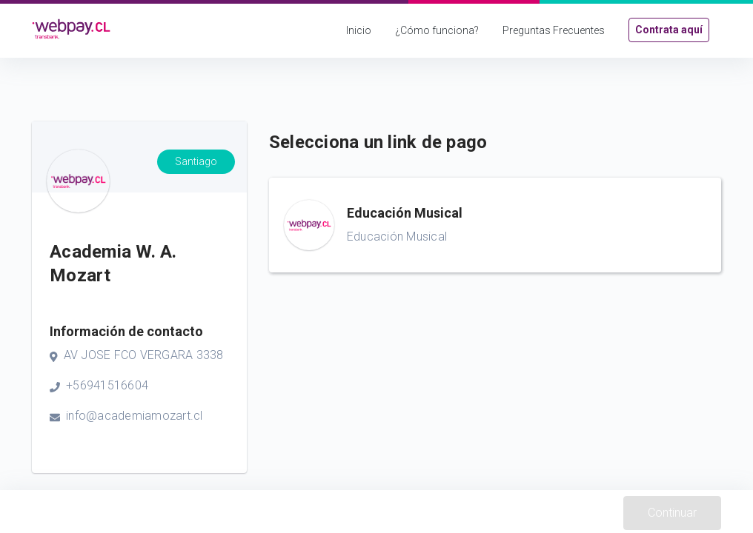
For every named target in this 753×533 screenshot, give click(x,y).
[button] (495, 225)
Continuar (672, 513)
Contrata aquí (669, 30)
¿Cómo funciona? (437, 30)
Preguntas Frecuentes (553, 30)
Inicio (358, 30)
